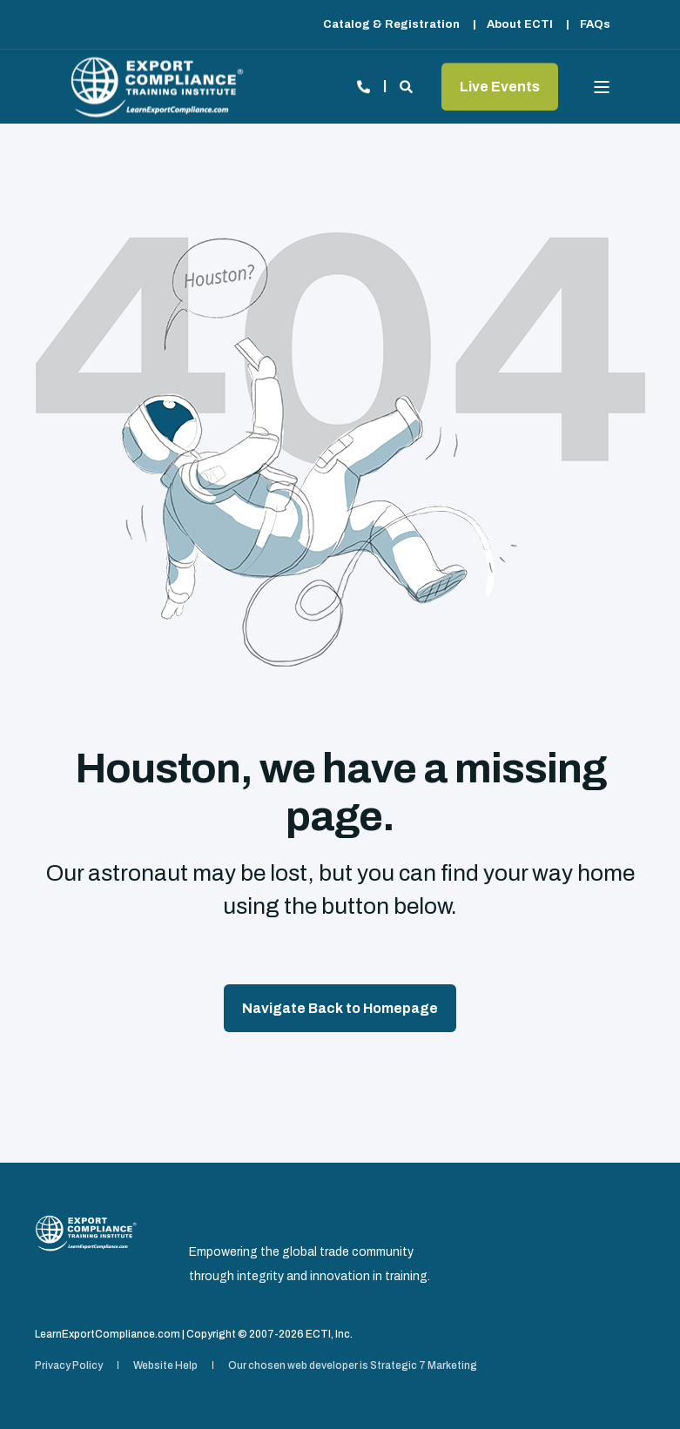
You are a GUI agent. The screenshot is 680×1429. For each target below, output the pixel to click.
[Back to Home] (157, 86)
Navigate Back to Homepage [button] (340, 1008)
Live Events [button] (500, 86)
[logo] (86, 1233)
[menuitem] (391, 24)
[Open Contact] (363, 85)
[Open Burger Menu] (601, 87)
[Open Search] (407, 85)
